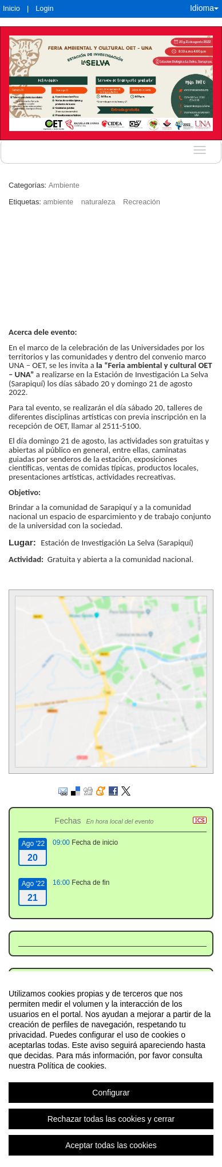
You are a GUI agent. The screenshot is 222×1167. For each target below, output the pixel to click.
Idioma (204, 8)
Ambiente (64, 185)
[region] (111, 1069)
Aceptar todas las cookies (111, 1145)
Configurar (110, 1092)
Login (44, 8)
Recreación (141, 201)
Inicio (11, 8)
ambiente (58, 201)
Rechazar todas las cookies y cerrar (111, 1119)
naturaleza (98, 201)
